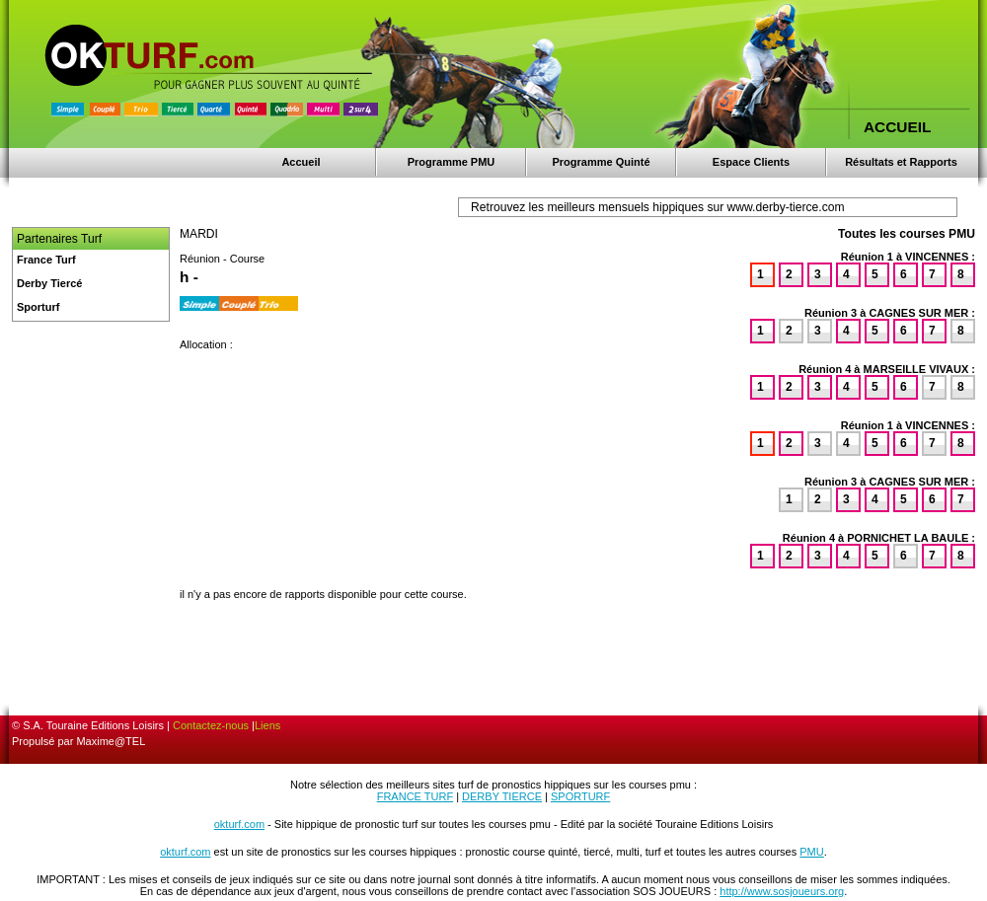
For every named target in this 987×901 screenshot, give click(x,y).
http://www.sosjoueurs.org (782, 891)
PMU (811, 852)
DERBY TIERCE (502, 796)
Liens (267, 725)
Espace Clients (751, 162)
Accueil (300, 162)
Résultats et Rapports (901, 162)
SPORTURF (580, 796)
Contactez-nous (211, 725)
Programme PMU (451, 162)
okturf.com (239, 824)
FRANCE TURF (415, 796)
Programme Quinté (600, 162)
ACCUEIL (897, 126)
